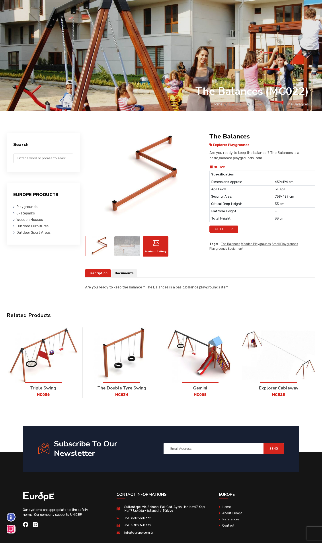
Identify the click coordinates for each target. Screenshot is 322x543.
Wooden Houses (122, 10)
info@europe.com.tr (139, 536)
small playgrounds (285, 244)
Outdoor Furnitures (160, 10)
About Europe (232, 516)
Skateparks (92, 10)
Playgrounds (65, 10)
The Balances (230, 244)
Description (98, 276)
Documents (125, 276)
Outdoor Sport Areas (33, 232)
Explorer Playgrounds (263, 104)
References (222, 10)
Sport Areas (195, 10)
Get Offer (224, 229)
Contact (246, 10)
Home (204, 104)
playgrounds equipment (226, 249)
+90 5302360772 (137, 521)
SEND (270, 452)
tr (297, 10)
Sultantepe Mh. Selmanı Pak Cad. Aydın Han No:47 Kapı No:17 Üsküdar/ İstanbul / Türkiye (162, 512)
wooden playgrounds (256, 244)
